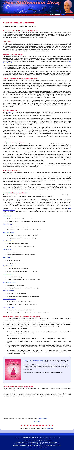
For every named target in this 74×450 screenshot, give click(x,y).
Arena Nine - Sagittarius (9, 282)
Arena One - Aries (7, 216)
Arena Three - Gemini (8, 232)
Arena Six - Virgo (7, 257)
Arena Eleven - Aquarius (9, 299)
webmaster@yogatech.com (42, 446)
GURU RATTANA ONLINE (28, 437)
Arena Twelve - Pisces (8, 307)
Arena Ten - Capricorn (8, 290)
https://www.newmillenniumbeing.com (21, 445)
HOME (11, 15)
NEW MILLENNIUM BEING (22, 15)
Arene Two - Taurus (8, 224)
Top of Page (37, 421)
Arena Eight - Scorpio (8, 274)
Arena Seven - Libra (8, 265)
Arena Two (11, 112)
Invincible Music (43, 418)
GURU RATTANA (42, 15)
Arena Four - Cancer (8, 240)
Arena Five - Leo (7, 249)
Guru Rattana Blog (49, 428)
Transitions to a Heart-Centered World (34, 360)
